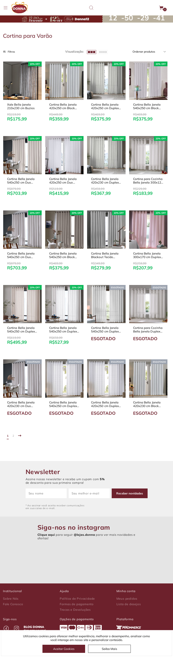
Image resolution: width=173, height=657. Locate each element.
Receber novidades (130, 493)
